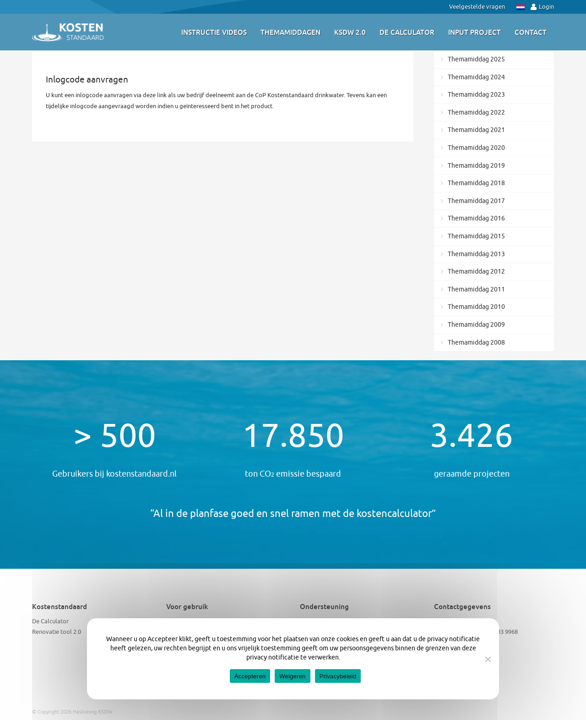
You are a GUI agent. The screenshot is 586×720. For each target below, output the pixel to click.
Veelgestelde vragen (477, 7)
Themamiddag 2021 (476, 130)
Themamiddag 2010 (476, 307)
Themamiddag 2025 (476, 59)
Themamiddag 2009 (476, 325)
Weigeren (292, 676)
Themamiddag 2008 (476, 342)
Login (542, 7)
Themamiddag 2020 (476, 148)
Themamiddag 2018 (476, 183)
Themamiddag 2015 (476, 236)
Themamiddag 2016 (476, 218)
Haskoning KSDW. (93, 712)
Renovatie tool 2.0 (56, 632)
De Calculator (50, 621)
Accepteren (250, 676)
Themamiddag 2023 (476, 95)
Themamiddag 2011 (476, 289)
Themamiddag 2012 (476, 271)
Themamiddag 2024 (476, 77)
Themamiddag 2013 (476, 254)
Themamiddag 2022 (476, 112)
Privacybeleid (338, 676)
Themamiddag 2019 (476, 166)
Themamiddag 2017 (476, 201)
